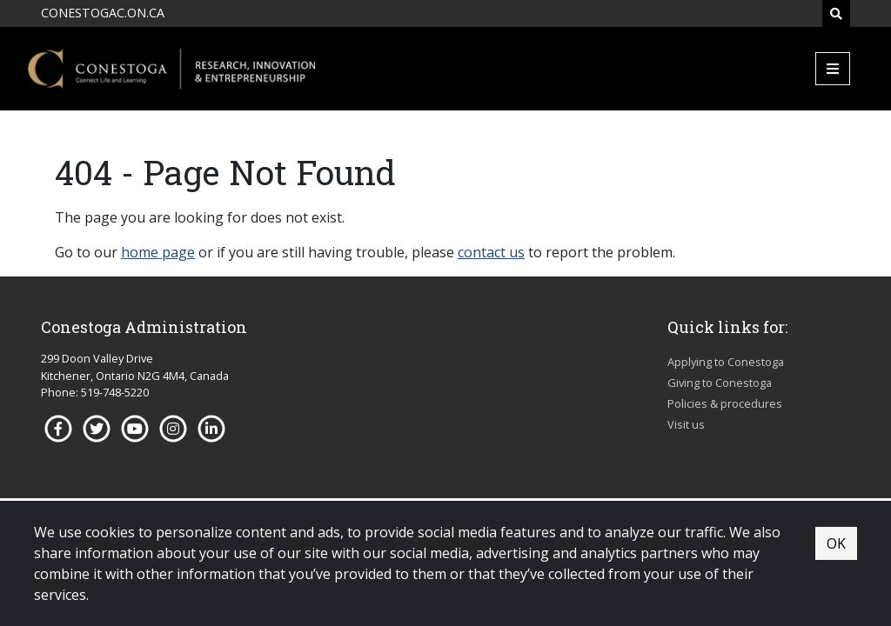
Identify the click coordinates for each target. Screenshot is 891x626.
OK (836, 543)
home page (158, 252)
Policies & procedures (724, 403)
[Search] (836, 13)
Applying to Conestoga (725, 362)
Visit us (686, 424)
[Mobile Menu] (832, 68)
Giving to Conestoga (719, 382)
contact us (491, 252)
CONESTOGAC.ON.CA (102, 12)
